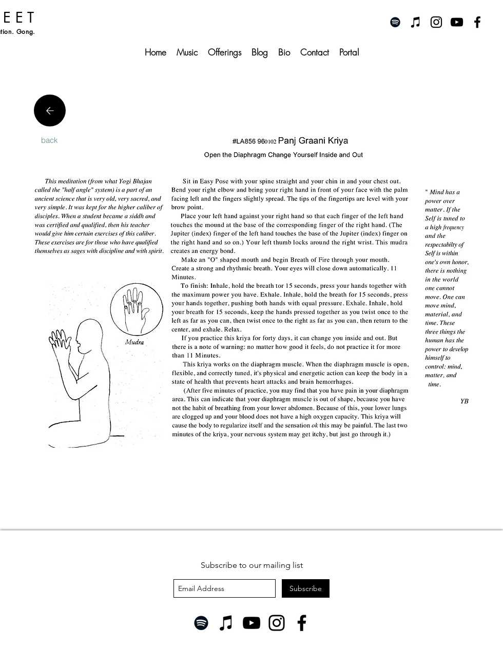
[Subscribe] (306, 588)
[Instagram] (276, 623)
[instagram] (436, 22)
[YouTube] (251, 623)
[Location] (50, 110)
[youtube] (457, 22)
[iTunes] (415, 22)
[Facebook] (302, 623)
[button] (224, 52)
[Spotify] (395, 22)
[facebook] (477, 22)
